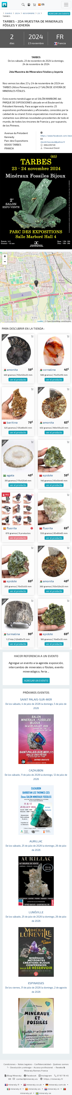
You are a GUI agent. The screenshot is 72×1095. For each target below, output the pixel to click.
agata (8, 475)
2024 (17, 13)
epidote (46, 475)
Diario (8, 13)
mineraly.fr (12, 1084)
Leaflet (40, 321)
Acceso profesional (43, 1067)
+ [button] (5, 256)
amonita (10, 369)
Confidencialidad (42, 1064)
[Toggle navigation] (66, 4)
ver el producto (18, 379)
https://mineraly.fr (53, 1079)
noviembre (29, 13)
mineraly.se (43, 1093)
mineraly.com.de (55, 1084)
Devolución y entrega (20, 1067)
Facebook (30, 1075)
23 (39, 13)
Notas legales (25, 1064)
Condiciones (10, 1064)
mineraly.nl (52, 1089)
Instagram (45, 1075)
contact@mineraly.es (27, 1079)
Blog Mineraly (13, 1075)
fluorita (10, 528)
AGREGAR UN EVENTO (36, 680)
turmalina (11, 634)
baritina (10, 422)
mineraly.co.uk (32, 1084)
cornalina (47, 369)
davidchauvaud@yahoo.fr (53, 142)
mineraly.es (33, 1089)
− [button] (5, 262)
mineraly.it (14, 1089)
